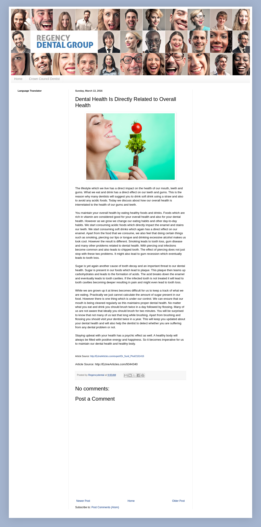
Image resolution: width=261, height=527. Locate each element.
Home (18, 79)
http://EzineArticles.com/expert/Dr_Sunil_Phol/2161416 (117, 356)
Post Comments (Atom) (105, 507)
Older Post (178, 500)
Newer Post (83, 500)
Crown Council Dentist (44, 79)
